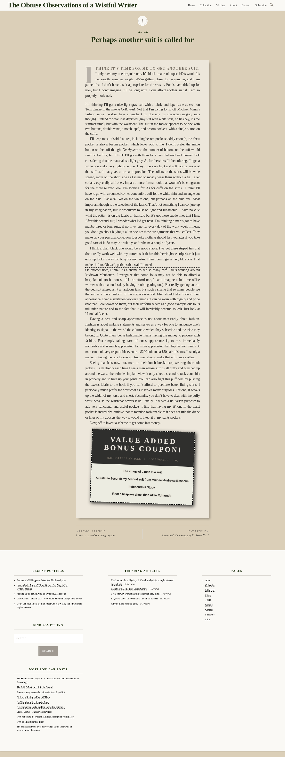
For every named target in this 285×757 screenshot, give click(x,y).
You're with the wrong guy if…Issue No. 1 (176, 533)
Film (207, 619)
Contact (246, 5)
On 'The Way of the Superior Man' (33, 702)
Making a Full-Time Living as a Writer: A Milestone (41, 593)
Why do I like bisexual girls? (30, 721)
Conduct (209, 605)
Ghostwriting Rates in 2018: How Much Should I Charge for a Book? (49, 598)
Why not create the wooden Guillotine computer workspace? (45, 716)
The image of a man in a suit (142, 471)
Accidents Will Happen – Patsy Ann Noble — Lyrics (41, 580)
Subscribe (260, 5)
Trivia (208, 599)
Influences (210, 590)
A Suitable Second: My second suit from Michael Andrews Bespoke (142, 479)
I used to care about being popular (109, 533)
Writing (220, 5)
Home (191, 5)
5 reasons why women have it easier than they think (41, 692)
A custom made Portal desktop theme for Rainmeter (41, 707)
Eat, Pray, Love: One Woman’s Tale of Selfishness (134, 598)
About (233, 5)
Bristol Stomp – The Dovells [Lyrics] (34, 711)
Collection (206, 5)
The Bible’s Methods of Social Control (35, 687)
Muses (208, 595)
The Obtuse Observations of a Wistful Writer (72, 5)
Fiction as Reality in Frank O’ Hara (33, 697)
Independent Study (142, 487)
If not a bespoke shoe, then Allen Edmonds (141, 494)
